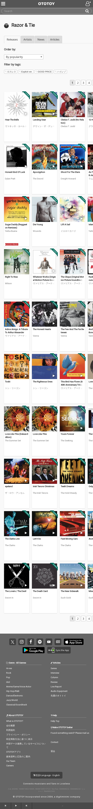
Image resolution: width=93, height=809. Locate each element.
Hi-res (9, 668)
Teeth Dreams (67, 486)
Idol (8, 682)
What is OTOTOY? (14, 721)
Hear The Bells (12, 119)
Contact (54, 742)
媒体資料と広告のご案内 (18, 756)
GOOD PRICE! (12, 244)
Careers (10, 765)
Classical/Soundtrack (16, 704)
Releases (12, 39)
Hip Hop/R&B (12, 691)
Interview (55, 673)
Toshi (7, 381)
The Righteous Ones (42, 381)
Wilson (8, 283)
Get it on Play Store (33, 650)
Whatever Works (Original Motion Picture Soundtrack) (44, 280)
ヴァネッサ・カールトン (16, 126)
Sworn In (9, 597)
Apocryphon (39, 172)
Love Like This (40, 434)
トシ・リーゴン (12, 388)
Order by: (10, 49)
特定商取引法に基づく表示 (19, 739)
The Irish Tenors (40, 493)
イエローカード (68, 231)
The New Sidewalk (70, 591)
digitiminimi (62, 796)
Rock (8, 673)
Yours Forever (67, 434)
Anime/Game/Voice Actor (18, 686)
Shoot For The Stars (70, 172)
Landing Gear (39, 119)
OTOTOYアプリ (13, 752)
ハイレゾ (60, 71)
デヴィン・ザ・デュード (44, 126)
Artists (28, 39)
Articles (54, 39)
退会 (53, 751)
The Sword (38, 178)
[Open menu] (88, 3)
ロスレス (10, 71)
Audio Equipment (59, 691)
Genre (11, 663)
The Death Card (40, 591)
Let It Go (37, 539)
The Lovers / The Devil (15, 591)
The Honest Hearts (42, 329)
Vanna (36, 336)
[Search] (88, 11)
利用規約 (10, 730)
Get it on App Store (74, 641)
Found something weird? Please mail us (70, 733)
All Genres (21, 663)
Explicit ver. (25, 71)
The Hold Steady (69, 493)
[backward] (5, 805)
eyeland (9, 486)
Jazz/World (12, 700)
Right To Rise (11, 277)
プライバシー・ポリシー (18, 734)
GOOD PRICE (44, 71)
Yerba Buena (11, 231)
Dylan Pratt (10, 178)
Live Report (56, 686)
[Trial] (25, 113)
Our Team (10, 761)
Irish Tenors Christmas (43, 486)
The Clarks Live (12, 539)
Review (54, 682)
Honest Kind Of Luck (15, 172)
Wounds (37, 231)
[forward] (26, 805)
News (40, 39)
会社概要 (10, 725)
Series (54, 668)
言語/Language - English (46, 775)
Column (54, 677)
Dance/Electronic (14, 695)
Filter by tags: (12, 64)
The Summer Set (13, 440)
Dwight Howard (68, 178)
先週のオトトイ (58, 695)
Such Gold (66, 597)
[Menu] (3, 3)
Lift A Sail (65, 224)
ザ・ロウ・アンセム (15, 493)
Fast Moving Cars (69, 539)
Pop (8, 677)
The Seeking (67, 440)
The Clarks (10, 545)
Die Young (38, 224)
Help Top (55, 721)
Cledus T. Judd (68, 126)
